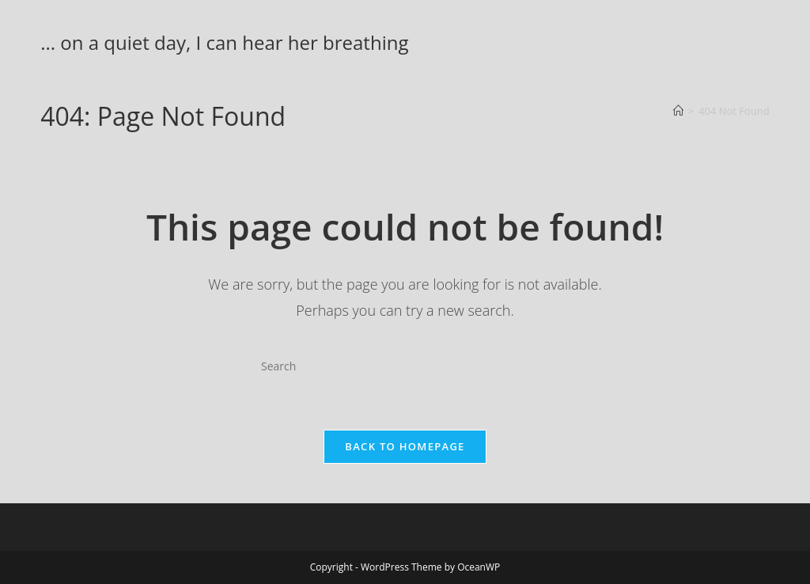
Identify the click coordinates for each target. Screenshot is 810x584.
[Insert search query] (405, 366)
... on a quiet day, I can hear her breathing (224, 42)
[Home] (678, 111)
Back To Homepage (404, 446)
